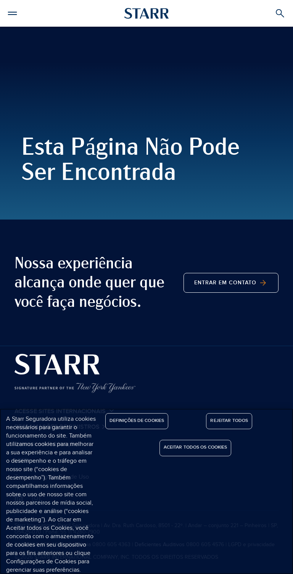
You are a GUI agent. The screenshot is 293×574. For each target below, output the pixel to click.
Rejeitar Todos (229, 420)
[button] (12, 12)
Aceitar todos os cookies (195, 447)
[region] (146, 491)
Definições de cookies (136, 420)
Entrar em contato (231, 282)
